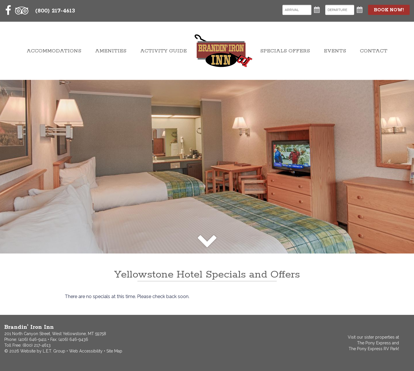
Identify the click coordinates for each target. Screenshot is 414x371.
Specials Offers (285, 51)
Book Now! (389, 10)
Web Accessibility (86, 351)
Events (335, 51)
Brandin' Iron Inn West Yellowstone (223, 50)
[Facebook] (8, 10)
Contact (373, 51)
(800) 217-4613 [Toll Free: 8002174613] (55, 10)
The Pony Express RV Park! (374, 348)
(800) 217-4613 (37, 345)
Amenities (110, 51)
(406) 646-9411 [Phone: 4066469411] (32, 339)
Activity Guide (163, 51)
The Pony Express (374, 343)
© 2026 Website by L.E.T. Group (34, 351)
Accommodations (54, 51)
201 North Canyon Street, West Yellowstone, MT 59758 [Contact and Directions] (55, 333)
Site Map (114, 351)
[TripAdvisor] (21, 10)
